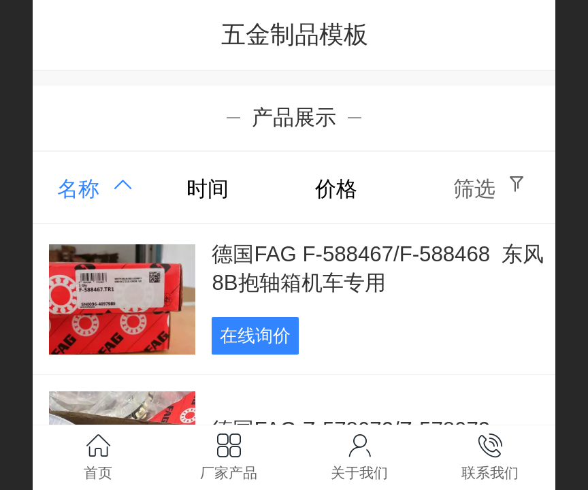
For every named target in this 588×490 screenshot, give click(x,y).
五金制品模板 (294, 34)
